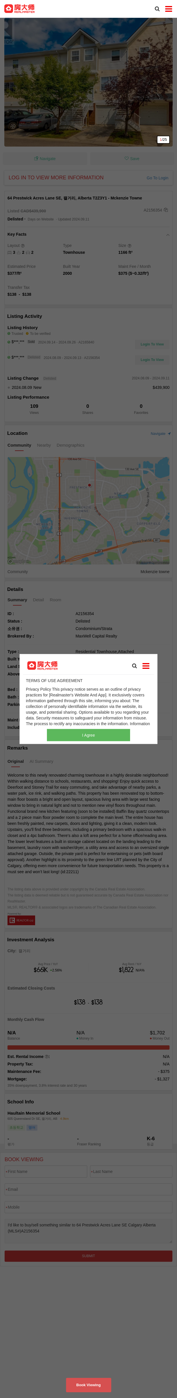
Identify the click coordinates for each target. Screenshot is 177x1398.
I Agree (88, 735)
